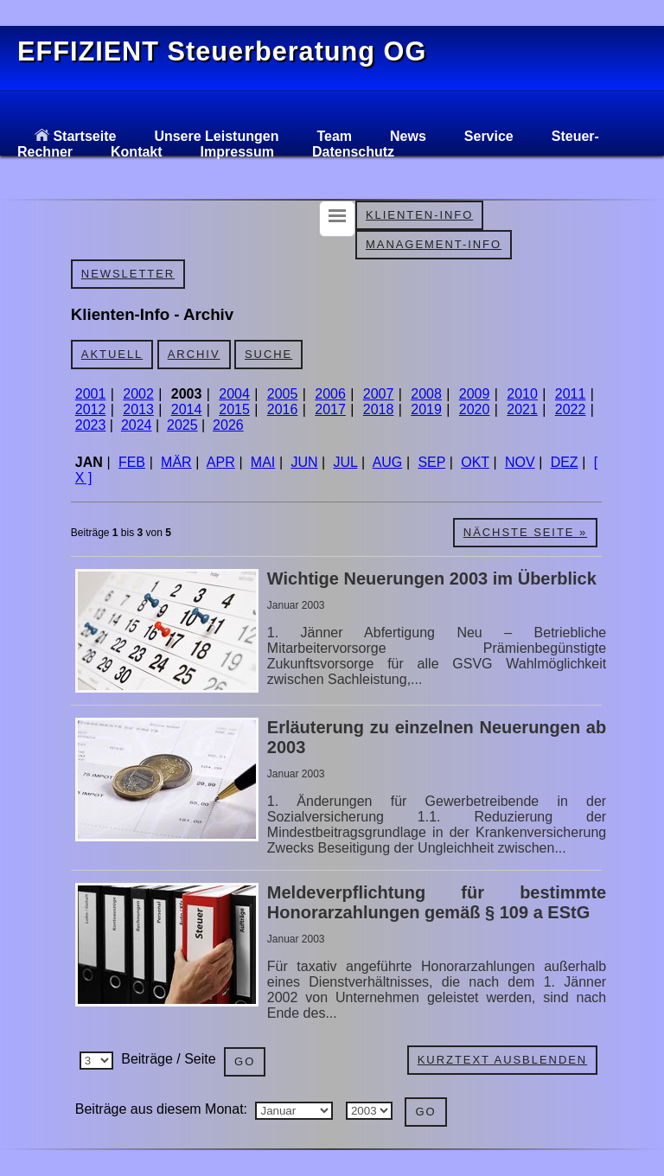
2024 (136, 425)
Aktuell (112, 354)
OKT (475, 462)
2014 (186, 409)
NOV (520, 462)
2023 (90, 425)
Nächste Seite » (525, 532)
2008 (426, 394)
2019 (426, 409)
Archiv (194, 354)
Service (489, 136)
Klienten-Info (419, 214)
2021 (522, 409)
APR (221, 462)
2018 (378, 409)
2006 (330, 394)
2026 (228, 425)
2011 (570, 394)
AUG (388, 462)
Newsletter (128, 273)
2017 (330, 409)
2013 (138, 409)
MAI (263, 462)
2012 (90, 409)
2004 (234, 394)
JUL (346, 462)
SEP (431, 462)
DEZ (564, 462)
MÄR (176, 462)
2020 (474, 409)
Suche (268, 354)
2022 (570, 409)
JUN (303, 462)
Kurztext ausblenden (502, 1059)
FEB (131, 462)
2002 (138, 394)
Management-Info (433, 244)
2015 (234, 409)
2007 (378, 394)
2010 (522, 394)
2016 (282, 409)
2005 (282, 394)
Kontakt (137, 151)
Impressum (237, 151)
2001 (90, 394)
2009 (474, 394)
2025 (182, 425)
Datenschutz (353, 151)
